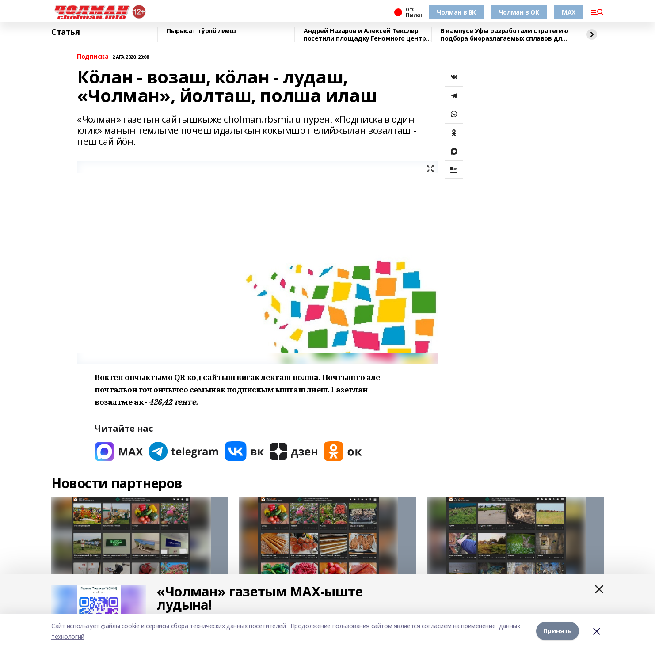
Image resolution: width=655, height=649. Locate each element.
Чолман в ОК (519, 12)
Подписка (93, 57)
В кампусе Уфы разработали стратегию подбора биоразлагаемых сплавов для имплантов (504, 34)
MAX (568, 12)
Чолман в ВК (456, 12)
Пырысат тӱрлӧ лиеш (201, 31)
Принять (557, 631)
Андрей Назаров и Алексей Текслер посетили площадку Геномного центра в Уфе (367, 34)
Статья (65, 32)
